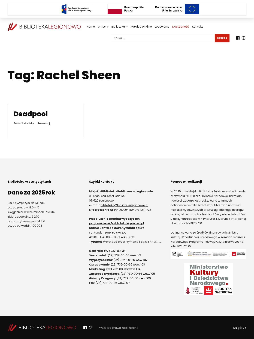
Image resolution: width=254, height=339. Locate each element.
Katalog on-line (141, 27)
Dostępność (180, 27)
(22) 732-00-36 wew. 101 (124, 255)
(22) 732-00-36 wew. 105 (138, 274)
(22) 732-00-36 (115, 251)
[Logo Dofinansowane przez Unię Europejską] (177, 9)
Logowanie (162, 27)
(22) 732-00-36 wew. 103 (128, 265)
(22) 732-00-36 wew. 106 (134, 278)
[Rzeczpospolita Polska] (127, 9)
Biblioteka (118, 27)
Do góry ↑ (239, 328)
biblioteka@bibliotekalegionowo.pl (124, 205)
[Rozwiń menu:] (107, 27)
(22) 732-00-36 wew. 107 (113, 283)
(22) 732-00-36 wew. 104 (123, 269)
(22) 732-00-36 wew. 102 (130, 260)
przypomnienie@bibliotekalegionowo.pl (116, 223)
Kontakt (197, 27)
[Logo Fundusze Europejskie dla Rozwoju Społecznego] (77, 9)
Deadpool (30, 114)
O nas (102, 27)
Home (91, 27)
